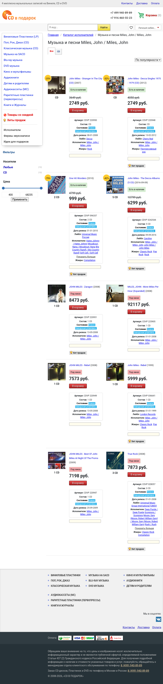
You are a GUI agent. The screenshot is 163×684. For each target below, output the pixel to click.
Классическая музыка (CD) (21, 48)
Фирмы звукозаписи (17, 135)
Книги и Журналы (15, 105)
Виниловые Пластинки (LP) (21, 36)
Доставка (141, 3)
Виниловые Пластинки (65, 575)
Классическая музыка (65, 585)
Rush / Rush (150, 524)
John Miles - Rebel (137, 365)
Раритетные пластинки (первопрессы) (18, 97)
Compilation (89, 260)
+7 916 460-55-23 (121, 17)
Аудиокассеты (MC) (16, 89)
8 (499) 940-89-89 (131, 665)
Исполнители (12, 130)
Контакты (127, 3)
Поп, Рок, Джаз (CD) (16, 42)
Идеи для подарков (16, 141)
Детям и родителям (16, 83)
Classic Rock (146, 251)
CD (58, 51)
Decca (89, 139)
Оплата (155, 3)
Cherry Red (148, 139)
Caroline (148, 238)
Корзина (153, 15)
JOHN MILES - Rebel (79, 365)
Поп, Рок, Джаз (60, 580)
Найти (104, 27)
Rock (89, 149)
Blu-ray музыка (13, 60)
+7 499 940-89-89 (121, 12)
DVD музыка (11, 65)
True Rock (133, 454)
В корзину (78, 110)
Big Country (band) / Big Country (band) (85, 250)
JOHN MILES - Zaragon (81, 286)
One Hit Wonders (78, 178)
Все (51, 51)
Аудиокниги (11, 77)
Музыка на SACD (14, 54)
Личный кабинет (147, 28)
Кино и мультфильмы (17, 71)
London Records (148, 414)
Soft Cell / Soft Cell (89, 253)
